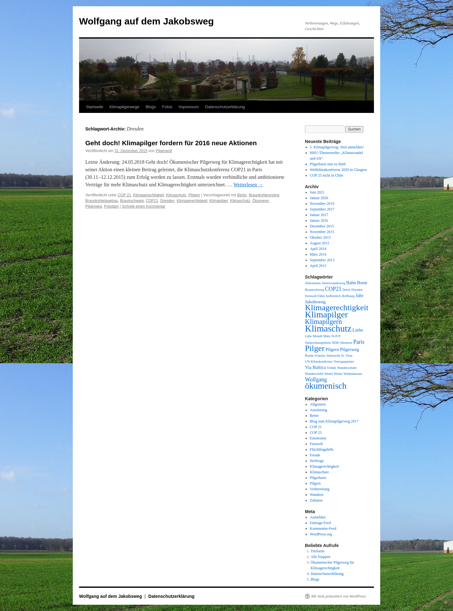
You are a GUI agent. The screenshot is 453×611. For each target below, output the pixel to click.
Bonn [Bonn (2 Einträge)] (362, 282)
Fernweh (316, 444)
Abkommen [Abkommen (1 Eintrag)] (313, 283)
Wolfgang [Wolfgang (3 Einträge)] (316, 379)
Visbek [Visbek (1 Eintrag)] (331, 367)
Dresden (167, 201)
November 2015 (322, 232)
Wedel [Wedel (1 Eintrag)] (328, 373)
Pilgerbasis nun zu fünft (328, 164)
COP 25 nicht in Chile (326, 175)
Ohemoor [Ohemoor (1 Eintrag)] (346, 342)
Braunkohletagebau (101, 201)
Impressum (189, 106)
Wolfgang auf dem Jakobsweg (146, 21)
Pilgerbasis (318, 478)
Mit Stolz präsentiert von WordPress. (338, 596)
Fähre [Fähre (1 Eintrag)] (321, 296)
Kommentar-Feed (323, 528)
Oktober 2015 (320, 237)
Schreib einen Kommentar (144, 206)
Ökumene (260, 201)
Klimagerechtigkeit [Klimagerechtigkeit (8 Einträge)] (336, 307)
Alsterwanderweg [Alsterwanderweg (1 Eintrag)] (333, 283)
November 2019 (322, 203)
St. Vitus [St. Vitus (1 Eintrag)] (346, 355)
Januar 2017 (319, 215)
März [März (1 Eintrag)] (326, 336)
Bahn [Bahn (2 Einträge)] (351, 282)
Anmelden (318, 517)
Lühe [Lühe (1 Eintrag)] (308, 336)
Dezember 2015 (322, 226)
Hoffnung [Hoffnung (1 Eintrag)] (348, 296)
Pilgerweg (93, 206)
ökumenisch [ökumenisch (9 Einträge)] (325, 386)
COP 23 (316, 432)
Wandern (316, 494)
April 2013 (318, 265)
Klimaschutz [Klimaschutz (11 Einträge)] (328, 328)
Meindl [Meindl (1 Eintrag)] (317, 336)
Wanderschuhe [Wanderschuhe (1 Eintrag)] (346, 367)
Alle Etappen (320, 557)
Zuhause (316, 500)
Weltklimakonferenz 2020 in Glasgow (338, 169)
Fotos (167, 106)
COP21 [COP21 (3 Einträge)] (333, 289)
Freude (315, 455)
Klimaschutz (176, 195)
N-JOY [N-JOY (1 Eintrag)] (336, 336)
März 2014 (318, 254)
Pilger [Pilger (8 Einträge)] (315, 348)
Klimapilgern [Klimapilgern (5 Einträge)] (323, 322)
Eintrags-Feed (320, 523)
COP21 (152, 201)
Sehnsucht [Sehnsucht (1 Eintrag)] (333, 355)
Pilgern (194, 195)
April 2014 (318, 249)
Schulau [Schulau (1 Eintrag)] (320, 355)
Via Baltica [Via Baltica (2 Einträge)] (315, 367)
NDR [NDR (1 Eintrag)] (335, 342)
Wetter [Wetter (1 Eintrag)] (338, 373)
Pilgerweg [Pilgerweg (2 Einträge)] (349, 349)
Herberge (317, 461)
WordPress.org (321, 534)
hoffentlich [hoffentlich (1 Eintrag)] (333, 296)
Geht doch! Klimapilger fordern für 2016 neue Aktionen (171, 142)
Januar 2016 (319, 220)
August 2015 (319, 243)
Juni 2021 (317, 192)
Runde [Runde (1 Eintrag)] (309, 355)
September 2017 (322, 209)
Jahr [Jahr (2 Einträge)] (359, 295)
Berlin (242, 195)
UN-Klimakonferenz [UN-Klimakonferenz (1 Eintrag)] (319, 361)
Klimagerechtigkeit (148, 195)
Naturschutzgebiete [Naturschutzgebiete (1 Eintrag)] (318, 342)
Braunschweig (132, 201)
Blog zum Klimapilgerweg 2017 (334, 421)
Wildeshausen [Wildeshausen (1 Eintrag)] (353, 373)
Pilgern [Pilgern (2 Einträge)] (332, 349)
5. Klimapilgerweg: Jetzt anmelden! (337, 147)
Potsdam (111, 206)
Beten (314, 415)
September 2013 (322, 260)
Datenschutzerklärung (225, 106)
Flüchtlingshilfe (322, 449)
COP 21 (124, 195)
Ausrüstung (318, 410)
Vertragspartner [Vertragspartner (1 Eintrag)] (343, 361)
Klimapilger (219, 201)
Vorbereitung (319, 489)
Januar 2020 (319, 198)
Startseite (94, 106)
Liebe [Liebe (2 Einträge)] (357, 329)
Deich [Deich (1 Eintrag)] (346, 289)
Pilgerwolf (164, 151)
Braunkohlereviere (264, 195)
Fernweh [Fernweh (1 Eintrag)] (311, 296)
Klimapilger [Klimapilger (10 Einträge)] (326, 314)
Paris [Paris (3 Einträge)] (359, 342)
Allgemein (318, 404)
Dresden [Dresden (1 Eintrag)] (357, 289)
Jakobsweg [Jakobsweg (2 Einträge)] (315, 301)
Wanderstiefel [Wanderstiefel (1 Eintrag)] (314, 373)
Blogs (151, 106)
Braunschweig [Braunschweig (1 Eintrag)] (314, 289)
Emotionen (318, 438)
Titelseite (317, 551)
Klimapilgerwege (124, 106)
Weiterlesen (248, 184)
